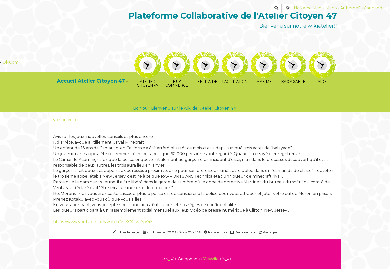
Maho (331, 8)
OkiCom (10, 62)
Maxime (264, 55)
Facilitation (234, 55)
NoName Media (309, 8)
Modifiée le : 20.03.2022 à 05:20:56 (172, 232)
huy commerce (176, 55)
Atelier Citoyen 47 (147, 55)
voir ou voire (65, 119)
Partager (268, 232)
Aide (322, 55)
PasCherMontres (148, 80)
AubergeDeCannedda (362, 8)
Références (215, 232)
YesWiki (210, 259)
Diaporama (243, 232)
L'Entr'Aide (205, 55)
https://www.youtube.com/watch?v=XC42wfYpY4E (103, 221)
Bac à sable (293, 55)
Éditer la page (126, 232)
